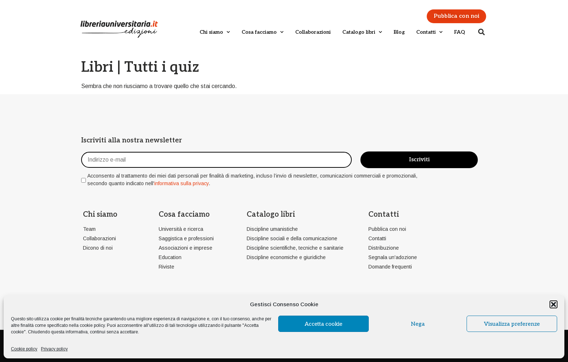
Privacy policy (54, 348)
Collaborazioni (313, 32)
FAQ (459, 32)
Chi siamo (215, 32)
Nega (418, 324)
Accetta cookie (323, 324)
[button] (553, 304)
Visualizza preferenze (512, 324)
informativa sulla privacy (181, 183)
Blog (399, 32)
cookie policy (92, 325)
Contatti (429, 32)
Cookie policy (24, 348)
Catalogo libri (362, 32)
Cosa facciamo (263, 32)
